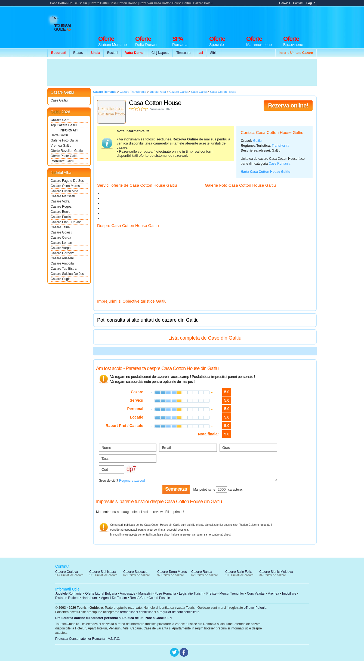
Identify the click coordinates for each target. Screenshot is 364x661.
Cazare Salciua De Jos (67, 274)
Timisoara (183, 53)
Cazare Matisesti (63, 196)
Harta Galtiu (59, 135)
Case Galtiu (59, 100)
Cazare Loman (61, 243)
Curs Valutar (256, 593)
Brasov (78, 53)
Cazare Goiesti (61, 232)
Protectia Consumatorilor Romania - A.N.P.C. (87, 639)
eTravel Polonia (255, 608)
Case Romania (279, 163)
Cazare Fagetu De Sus (67, 181)
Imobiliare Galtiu (62, 161)
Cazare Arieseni (62, 258)
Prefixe (211, 593)
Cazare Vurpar (61, 248)
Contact (298, 3)
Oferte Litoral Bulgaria (101, 593)
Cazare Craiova (66, 572)
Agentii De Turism (114, 598)
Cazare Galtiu (61, 120)
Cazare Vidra (60, 201)
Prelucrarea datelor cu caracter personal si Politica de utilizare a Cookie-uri (113, 618)
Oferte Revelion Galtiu (67, 151)
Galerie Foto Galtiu (64, 140)
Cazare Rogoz (61, 206)
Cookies (284, 3)
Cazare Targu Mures (172, 572)
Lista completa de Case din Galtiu (204, 338)
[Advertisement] (218, 19)
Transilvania (280, 145)
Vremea (273, 593)
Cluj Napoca (160, 53)
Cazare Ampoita (62, 263)
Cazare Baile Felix (238, 572)
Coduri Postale (159, 598)
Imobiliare (289, 593)
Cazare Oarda (61, 237)
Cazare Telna (60, 227)
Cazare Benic (60, 212)
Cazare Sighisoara (102, 572)
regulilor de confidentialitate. (180, 612)
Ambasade (127, 593)
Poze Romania (165, 593)
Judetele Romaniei (68, 593)
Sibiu (213, 53)
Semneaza (176, 489)
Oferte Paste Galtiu (64, 156)
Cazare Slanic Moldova (276, 572)
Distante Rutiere (67, 598)
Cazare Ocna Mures (65, 186)
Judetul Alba (61, 172)
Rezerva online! (288, 105)
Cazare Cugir (60, 279)
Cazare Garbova (63, 253)
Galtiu (257, 141)
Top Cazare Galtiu (64, 125)
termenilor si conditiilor (136, 612)
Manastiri (145, 593)
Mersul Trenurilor (232, 593)
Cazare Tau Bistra (63, 268)
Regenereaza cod (132, 480)
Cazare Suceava (135, 572)
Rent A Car (138, 598)
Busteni (112, 53)
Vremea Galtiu (61, 145)
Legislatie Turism (191, 593)
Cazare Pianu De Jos (66, 222)
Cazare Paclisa (62, 217)
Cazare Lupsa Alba (64, 191)
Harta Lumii (90, 598)
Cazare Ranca (201, 572)
